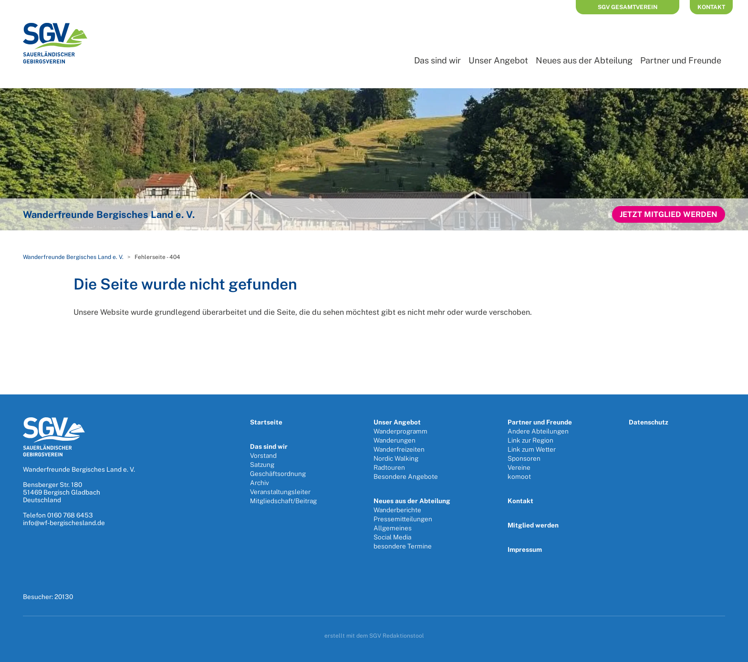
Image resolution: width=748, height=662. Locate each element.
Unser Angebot (498, 60)
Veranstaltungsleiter (280, 492)
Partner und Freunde (680, 60)
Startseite (266, 422)
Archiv (259, 482)
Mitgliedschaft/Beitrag (283, 501)
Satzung (262, 464)
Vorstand (263, 455)
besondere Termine (403, 546)
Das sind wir (437, 60)
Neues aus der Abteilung (584, 60)
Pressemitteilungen (403, 519)
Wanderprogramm (400, 431)
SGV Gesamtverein (627, 7)
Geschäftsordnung (278, 473)
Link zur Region (530, 440)
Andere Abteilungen (538, 431)
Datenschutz (648, 422)
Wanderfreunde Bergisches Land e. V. (73, 257)
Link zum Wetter (532, 449)
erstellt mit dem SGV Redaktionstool (374, 635)
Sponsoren (524, 458)
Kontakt (711, 7)
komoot (519, 476)
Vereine (519, 467)
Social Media (392, 537)
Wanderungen (395, 440)
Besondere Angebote (406, 476)
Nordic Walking (396, 458)
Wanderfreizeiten (399, 449)
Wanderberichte (397, 510)
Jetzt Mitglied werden (668, 214)
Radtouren (389, 467)
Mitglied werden (533, 525)
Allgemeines (393, 528)
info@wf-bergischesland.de (64, 523)
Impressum (525, 549)
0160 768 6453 (70, 515)
